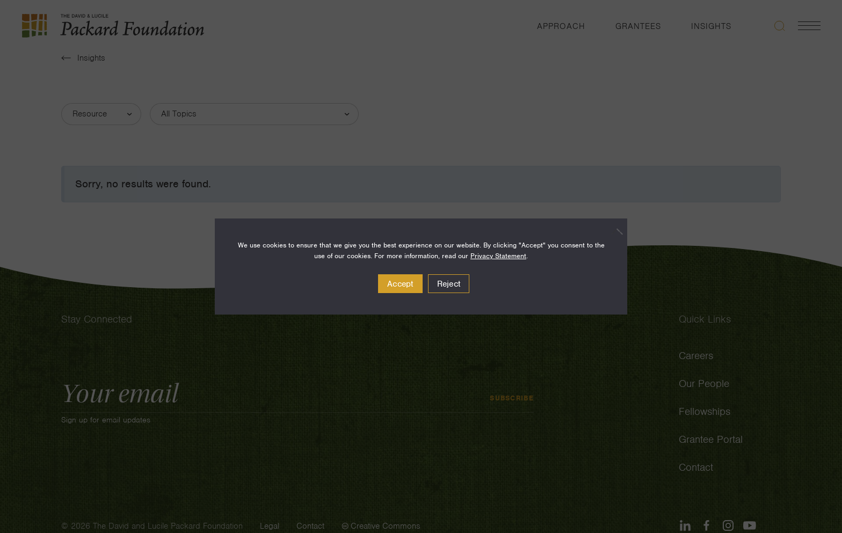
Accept (400, 284)
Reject (449, 284)
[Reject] (613, 231)
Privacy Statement (498, 255)
